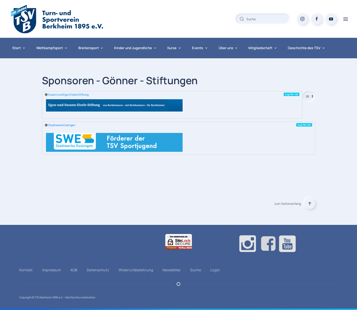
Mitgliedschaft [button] (262, 48)
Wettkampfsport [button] (51, 48)
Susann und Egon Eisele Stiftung (68, 95)
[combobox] (262, 18)
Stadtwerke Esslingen (61, 125)
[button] (345, 19)
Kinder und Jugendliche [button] (135, 48)
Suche (194, 269)
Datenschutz (97, 269)
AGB (73, 269)
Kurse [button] (174, 48)
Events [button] (200, 48)
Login (214, 269)
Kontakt (25, 269)
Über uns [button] (228, 48)
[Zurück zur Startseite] (66, 19)
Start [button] (18, 48)
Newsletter (171, 269)
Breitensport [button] (90, 48)
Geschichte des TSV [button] (306, 48)
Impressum (50, 269)
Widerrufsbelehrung (135, 269)
